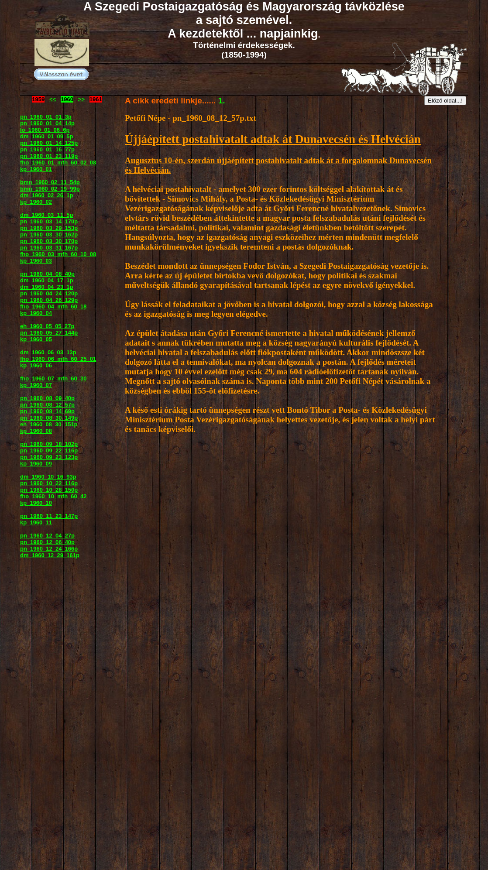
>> (81, 99)
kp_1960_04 (36, 313)
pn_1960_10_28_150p (49, 489)
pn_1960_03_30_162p (49, 234)
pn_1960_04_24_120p (49, 293)
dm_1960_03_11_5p (46, 215)
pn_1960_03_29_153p (49, 228)
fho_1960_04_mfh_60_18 (53, 306)
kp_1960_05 (36, 339)
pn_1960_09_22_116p (49, 450)
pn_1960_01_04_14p (47, 123)
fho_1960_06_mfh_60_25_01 (58, 359)
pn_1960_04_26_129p (49, 300)
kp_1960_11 (36, 522)
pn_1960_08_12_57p (47, 404)
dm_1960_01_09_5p (46, 136)
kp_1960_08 (36, 431)
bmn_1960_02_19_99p (50, 188)
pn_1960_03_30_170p (49, 241)
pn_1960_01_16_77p (47, 149)
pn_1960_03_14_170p (49, 221)
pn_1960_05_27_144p (49, 332)
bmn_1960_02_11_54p (50, 182)
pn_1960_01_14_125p (49, 143)
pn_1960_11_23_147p (49, 516)
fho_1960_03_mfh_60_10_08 (58, 254)
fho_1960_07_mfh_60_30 (53, 378)
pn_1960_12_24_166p (49, 548)
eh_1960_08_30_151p (49, 424)
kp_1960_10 (36, 503)
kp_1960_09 (36, 463)
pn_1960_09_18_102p (49, 444)
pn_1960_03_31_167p (49, 247)
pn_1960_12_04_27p (47, 535)
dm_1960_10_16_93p (48, 476)
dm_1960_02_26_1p (46, 195)
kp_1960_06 (36, 365)
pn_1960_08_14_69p (47, 411)
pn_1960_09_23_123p (49, 457)
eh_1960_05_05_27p (47, 326)
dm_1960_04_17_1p (46, 280)
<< (52, 99)
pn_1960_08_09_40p (47, 398)
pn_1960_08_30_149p (49, 417)
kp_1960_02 (36, 202)
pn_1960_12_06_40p (47, 542)
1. (221, 100)
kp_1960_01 (36, 169)
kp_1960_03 (36, 260)
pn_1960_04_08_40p (47, 274)
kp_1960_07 (36, 385)
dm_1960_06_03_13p (48, 352)
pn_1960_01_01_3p (46, 116)
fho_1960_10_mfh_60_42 (53, 496)
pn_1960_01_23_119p (49, 156)
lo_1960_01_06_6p (44, 130)
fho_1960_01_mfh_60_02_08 (58, 162)
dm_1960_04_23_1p (46, 287)
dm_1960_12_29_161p (49, 555)
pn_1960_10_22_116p (49, 483)
